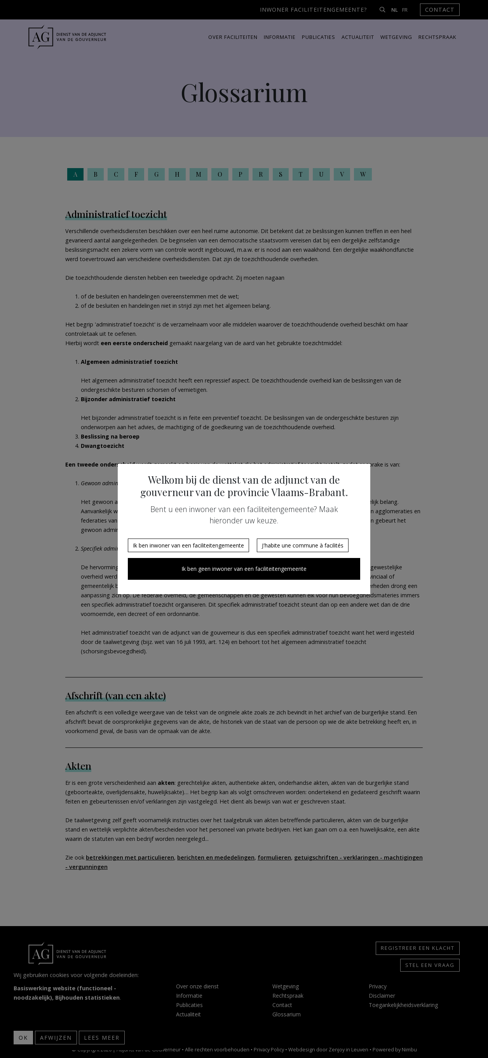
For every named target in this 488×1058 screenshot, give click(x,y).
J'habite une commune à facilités (302, 545)
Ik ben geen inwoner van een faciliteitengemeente (244, 568)
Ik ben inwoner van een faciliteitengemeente (188, 545)
